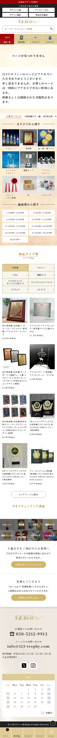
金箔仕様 (48, 116)
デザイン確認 (15, 15)
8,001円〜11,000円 (41, 219)
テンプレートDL (41, 10)
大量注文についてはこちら (28, 564)
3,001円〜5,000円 (42, 212)
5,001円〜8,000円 (15, 219)
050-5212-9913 (32, 634)
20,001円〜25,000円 (15, 232)
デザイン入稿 (15, 10)
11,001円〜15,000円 (15, 226)
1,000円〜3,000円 (15, 212)
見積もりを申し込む (29, 597)
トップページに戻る (28, 494)
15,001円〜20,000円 (42, 226)
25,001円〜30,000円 (42, 232)
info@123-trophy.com (28, 646)
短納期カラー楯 (33, 116)
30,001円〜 (15, 239)
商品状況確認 (42, 15)
